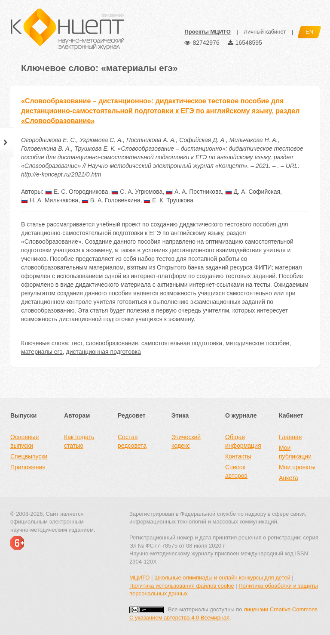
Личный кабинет (265, 31)
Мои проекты (297, 467)
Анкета (288, 477)
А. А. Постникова (194, 191)
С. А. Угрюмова (136, 191)
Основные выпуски (24, 441)
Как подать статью (79, 441)
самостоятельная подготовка (181, 343)
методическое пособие (257, 343)
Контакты (238, 456)
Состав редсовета (132, 441)
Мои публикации (295, 452)
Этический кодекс (186, 441)
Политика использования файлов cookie (181, 585)
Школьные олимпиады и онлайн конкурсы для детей (222, 577)
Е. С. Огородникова (76, 191)
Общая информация (243, 441)
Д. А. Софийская (252, 191)
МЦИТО (139, 577)
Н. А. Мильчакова (49, 200)
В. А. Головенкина (111, 200)
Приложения (28, 467)
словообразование (112, 343)
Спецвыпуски (28, 456)
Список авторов (236, 471)
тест (76, 343)
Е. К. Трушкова (168, 200)
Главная (290, 437)
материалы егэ (42, 351)
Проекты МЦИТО (207, 31)
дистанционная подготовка (103, 351)
